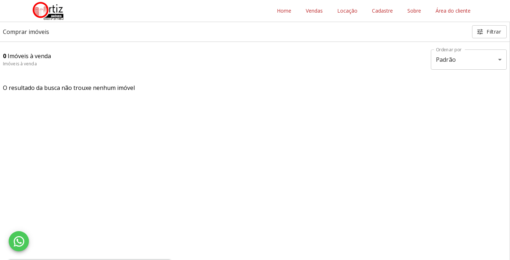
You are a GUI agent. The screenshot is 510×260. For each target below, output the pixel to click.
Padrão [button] (446, 60)
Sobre (414, 11)
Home (284, 11)
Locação (347, 11)
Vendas (314, 11)
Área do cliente (453, 11)
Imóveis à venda (20, 64)
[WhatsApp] (19, 241)
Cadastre (382, 11)
